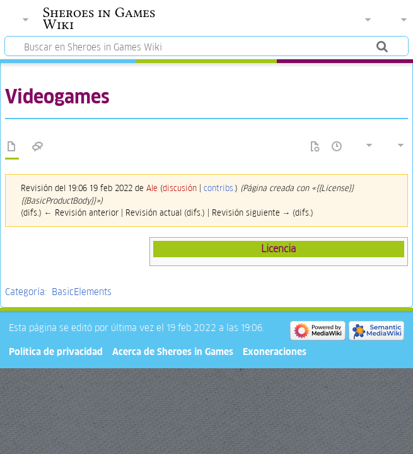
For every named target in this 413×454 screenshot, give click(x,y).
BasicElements (82, 292)
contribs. (219, 188)
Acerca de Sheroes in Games (172, 352)
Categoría (25, 292)
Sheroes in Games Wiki (99, 18)
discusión (180, 188)
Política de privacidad (56, 352)
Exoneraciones (274, 352)
